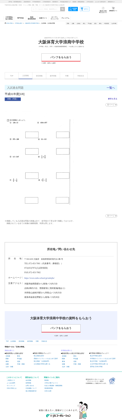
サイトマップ (11, 385)
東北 (18, 356)
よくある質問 (11, 383)
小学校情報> (47, 1)
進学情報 (53, 76)
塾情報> (55, 1)
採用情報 (28, 383)
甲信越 (19, 359)
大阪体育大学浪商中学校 (32, 23)
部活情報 (39, 76)
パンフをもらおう (61, 57)
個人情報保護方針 (31, 391)
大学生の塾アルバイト (51, 383)
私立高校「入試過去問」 (42, 361)
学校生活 (80, 76)
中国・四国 (21, 364)
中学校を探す (19, 23)
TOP (11, 76)
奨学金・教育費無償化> (15, 1)
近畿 (7, 364)
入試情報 (25, 75)
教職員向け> (111, 1)
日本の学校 (9, 23)
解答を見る (112, 99)
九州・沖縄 (9, 367)
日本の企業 (47, 391)
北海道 (78, 23)
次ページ (111, 105)
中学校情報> (36, 1)
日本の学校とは (11, 388)
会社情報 (28, 380)
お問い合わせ (30, 385)
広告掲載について (31, 388)
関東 (7, 359)
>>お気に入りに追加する (76, 46)
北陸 (18, 361)
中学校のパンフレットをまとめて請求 (102, 358)
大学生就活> (90, 1)
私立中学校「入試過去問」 (99, 361)
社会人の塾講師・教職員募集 (53, 385)
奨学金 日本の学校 (96, 366)
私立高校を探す (39, 356)
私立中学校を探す (96, 356)
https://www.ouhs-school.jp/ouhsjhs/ (39, 278)
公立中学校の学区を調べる (99, 364)
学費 (66, 76)
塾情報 (46, 380)
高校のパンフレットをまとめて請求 (46, 358)
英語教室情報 (48, 388)
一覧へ (111, 87)
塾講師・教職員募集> (79, 1)
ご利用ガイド (11, 380)
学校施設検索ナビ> (65, 1)
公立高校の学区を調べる (42, 364)
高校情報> (27, 1)
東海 (7, 361)
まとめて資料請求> (100, 1)
